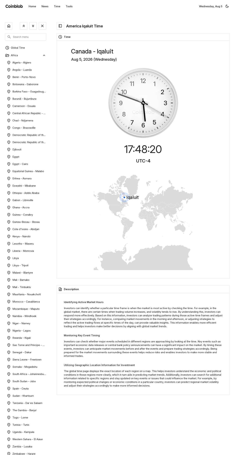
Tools (69, 6)
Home (32, 6)
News (44, 6)
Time (57, 6)
